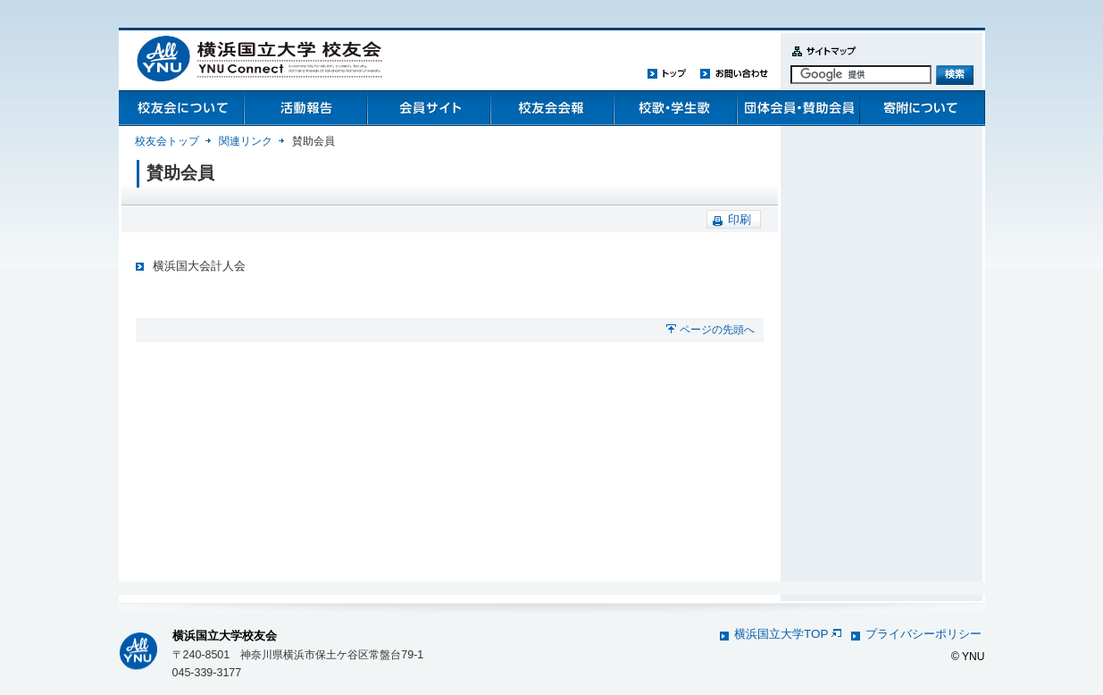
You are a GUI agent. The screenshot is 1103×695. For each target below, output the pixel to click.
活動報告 (304, 108)
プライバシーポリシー (923, 634)
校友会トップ (167, 141)
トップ (667, 73)
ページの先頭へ (717, 329)
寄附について (921, 108)
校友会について (181, 108)
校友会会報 (551, 108)
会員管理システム (428, 108)
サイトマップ (820, 61)
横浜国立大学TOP (787, 634)
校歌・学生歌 (674, 108)
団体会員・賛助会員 (797, 108)
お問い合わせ (733, 73)
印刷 (739, 219)
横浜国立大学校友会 (224, 635)
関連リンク (245, 141)
